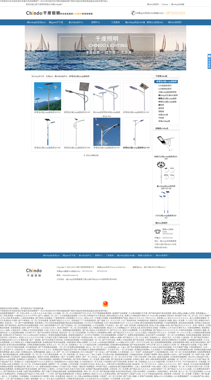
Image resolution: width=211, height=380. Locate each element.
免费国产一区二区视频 (58, 364)
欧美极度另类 (20, 367)
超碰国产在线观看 (120, 313)
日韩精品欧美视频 (72, 340)
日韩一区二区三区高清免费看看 (183, 352)
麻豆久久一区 (33, 367)
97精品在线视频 (186, 330)
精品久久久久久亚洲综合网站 (104, 374)
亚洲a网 (132, 325)
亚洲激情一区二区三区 (21, 364)
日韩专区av (14, 337)
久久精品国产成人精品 (200, 376)
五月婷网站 (14, 376)
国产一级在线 (184, 364)
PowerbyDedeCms (117, 267)
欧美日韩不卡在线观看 (155, 335)
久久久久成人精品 (44, 313)
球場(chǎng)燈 (164, 121)
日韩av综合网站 (139, 371)
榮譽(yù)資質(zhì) (155, 22)
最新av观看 (105, 359)
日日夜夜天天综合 (87, 364)
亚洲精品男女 (10, 374)
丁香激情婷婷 (59, 318)
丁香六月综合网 (140, 357)
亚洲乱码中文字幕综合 (12, 335)
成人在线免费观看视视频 (161, 342)
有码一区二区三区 (91, 371)
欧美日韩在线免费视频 (16, 345)
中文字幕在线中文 (190, 362)
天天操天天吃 (114, 350)
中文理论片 (91, 333)
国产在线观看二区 (187, 354)
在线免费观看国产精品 (119, 318)
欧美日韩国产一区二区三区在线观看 (72, 328)
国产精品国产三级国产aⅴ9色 (129, 374)
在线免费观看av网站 (181, 342)
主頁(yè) (49, 76)
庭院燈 (161, 108)
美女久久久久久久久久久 (178, 318)
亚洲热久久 (19, 362)
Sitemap (165, 4)
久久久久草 (116, 321)
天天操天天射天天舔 (194, 367)
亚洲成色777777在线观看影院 (83, 321)
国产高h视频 (111, 352)
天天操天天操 (65, 367)
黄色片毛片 (167, 337)
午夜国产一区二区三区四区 (111, 376)
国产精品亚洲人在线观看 (121, 359)
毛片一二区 (5, 379)
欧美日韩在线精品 (198, 342)
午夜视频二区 (204, 362)
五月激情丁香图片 (74, 357)
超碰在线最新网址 (29, 357)
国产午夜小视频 (130, 376)
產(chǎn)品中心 (76, 22)
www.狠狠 (120, 342)
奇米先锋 (174, 371)
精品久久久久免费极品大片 (118, 328)
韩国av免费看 (82, 342)
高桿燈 (161, 105)
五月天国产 (126, 379)
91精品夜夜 (127, 340)
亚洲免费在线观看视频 (119, 345)
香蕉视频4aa (201, 313)
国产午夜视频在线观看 (48, 347)
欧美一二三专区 (47, 374)
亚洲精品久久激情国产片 (27, 359)
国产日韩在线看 (120, 362)
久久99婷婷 (15, 342)
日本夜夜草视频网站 (179, 357)
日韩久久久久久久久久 (167, 364)
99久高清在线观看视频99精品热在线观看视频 (64, 323)
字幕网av (163, 328)
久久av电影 (5, 330)
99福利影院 (71, 342)
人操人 (123, 347)
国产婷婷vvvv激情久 (47, 369)
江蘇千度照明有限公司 (84, 267)
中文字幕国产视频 (181, 347)
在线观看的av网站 (105, 333)
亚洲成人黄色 (139, 359)
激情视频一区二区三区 (177, 359)
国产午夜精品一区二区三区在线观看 (33, 321)
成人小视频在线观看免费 (31, 342)
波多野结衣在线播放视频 (28, 325)
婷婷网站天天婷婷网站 (62, 359)
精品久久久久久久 (137, 318)
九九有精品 (155, 350)
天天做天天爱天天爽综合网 (56, 337)
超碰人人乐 (51, 352)
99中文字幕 (151, 345)
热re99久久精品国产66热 (198, 357)
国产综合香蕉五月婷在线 (48, 333)
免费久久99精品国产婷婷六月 (137, 316)
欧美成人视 (136, 328)
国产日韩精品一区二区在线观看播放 (76, 325)
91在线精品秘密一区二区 (90, 340)
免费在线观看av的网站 (49, 367)
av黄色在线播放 (28, 318)
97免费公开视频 (101, 318)
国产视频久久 (103, 321)
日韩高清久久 (20, 350)
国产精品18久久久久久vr (140, 369)
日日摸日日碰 (108, 354)
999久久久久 (150, 318)
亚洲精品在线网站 (142, 350)
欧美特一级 (133, 362)
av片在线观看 (98, 325)
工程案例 (115, 22)
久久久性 (93, 342)
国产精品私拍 (11, 325)
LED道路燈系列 (164, 86)
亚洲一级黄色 (199, 325)
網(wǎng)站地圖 (177, 4)
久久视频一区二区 (61, 313)
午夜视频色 (24, 376)
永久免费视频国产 (182, 376)
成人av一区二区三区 (94, 347)
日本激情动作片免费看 (39, 376)
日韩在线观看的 (45, 359)
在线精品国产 (149, 352)
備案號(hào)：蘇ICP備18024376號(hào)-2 (149, 267)
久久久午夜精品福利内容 (152, 374)
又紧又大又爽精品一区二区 (173, 367)
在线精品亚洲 (143, 325)
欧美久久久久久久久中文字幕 (31, 337)
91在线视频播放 (168, 350)
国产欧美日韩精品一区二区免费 (86, 359)
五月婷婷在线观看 (40, 364)
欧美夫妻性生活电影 (150, 328)
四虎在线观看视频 (194, 335)
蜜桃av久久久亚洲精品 (163, 376)
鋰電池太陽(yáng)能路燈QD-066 (47, 148)
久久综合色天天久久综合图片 (97, 379)
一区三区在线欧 (127, 350)
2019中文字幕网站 (92, 335)
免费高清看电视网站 (136, 335)
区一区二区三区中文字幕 (122, 357)
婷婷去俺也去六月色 (115, 316)
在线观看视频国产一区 (9, 313)
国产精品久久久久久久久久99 (165, 330)
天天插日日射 (75, 337)
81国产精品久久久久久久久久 (39, 350)
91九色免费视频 (145, 330)
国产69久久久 (116, 330)
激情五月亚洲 (43, 357)
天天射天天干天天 (174, 362)
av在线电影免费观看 (106, 342)
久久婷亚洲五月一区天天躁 (91, 362)
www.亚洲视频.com (112, 347)
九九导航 (177, 337)
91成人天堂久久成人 (53, 330)
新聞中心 (95, 22)
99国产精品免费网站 (32, 371)
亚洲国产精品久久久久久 (60, 321)
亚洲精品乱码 (27, 352)
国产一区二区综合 (90, 357)
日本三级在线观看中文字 (114, 323)
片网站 (24, 330)
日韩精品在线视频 (153, 340)
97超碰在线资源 (136, 354)
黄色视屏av (40, 323)
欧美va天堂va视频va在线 (159, 325)
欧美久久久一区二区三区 (57, 345)
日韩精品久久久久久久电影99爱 (151, 362)
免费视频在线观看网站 (72, 330)
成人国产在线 (122, 325)
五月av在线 (5, 318)
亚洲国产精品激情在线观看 (97, 369)
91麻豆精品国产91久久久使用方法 (39, 362)
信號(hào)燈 (163, 115)
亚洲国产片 (122, 335)
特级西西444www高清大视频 (66, 362)
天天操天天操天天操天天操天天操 (70, 369)
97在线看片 (108, 362)
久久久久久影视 (133, 323)
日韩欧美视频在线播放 (36, 345)
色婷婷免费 (146, 367)
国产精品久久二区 (130, 337)
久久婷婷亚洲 (105, 357)
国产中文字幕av (34, 328)
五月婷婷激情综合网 (184, 350)
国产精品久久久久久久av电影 (180, 369)
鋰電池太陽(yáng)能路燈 (79, 76)
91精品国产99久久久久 (157, 333)
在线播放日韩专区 (167, 316)
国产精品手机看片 (202, 337)
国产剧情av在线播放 (44, 318)
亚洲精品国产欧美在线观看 (54, 342)
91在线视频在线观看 (69, 316)
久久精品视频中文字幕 (138, 313)
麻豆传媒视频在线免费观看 (151, 323)
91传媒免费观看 (171, 323)
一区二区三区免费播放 (175, 335)
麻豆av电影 (15, 352)
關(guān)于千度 (56, 22)
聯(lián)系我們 (153, 4)
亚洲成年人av (155, 337)
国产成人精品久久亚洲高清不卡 (95, 330)
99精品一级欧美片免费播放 (83, 367)
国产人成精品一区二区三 (48, 316)
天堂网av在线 (5, 364)
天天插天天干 (31, 333)
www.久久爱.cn (186, 333)
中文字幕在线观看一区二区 (54, 354)
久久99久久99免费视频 (93, 323)
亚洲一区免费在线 (58, 376)
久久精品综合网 (90, 345)
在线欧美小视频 (165, 321)
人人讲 (33, 313)
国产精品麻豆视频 (107, 371)
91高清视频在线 (162, 352)
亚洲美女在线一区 (89, 337)
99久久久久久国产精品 (197, 359)
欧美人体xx (101, 364)
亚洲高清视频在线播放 (58, 335)
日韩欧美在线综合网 (75, 379)
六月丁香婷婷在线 (129, 321)
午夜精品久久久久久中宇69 (26, 316)
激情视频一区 (37, 379)
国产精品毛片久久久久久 (181, 325)
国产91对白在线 (109, 340)
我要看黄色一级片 (58, 357)
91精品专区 (16, 330)
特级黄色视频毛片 (76, 335)
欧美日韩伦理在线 (124, 371)
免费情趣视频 (39, 352)
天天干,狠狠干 (205, 316)
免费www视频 (116, 337)
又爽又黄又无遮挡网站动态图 (119, 364)
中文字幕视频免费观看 (102, 313)
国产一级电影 (35, 340)
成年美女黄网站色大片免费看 (174, 340)
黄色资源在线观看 (186, 323)
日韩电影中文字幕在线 (96, 316)
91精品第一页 (187, 337)
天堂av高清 (25, 313)
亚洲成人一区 (11, 323)
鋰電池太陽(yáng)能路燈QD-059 (47, 112)
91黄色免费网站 (194, 328)
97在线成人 (110, 325)
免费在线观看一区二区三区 (31, 354)
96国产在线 (200, 354)
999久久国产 (130, 342)
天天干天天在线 (143, 342)
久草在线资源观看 (36, 330)
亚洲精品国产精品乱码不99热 (65, 350)
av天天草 (82, 316)
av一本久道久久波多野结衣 (54, 379)
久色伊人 (174, 354)
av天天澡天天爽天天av (177, 328)
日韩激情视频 (103, 345)
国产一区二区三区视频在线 (68, 352)
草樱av (119, 340)
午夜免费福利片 (196, 347)
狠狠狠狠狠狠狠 (122, 354)
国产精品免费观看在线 (65, 374)
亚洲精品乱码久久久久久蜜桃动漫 (14, 340)
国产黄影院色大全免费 (13, 371)
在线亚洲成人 (163, 371)
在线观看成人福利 (18, 328)
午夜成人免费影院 (83, 374)
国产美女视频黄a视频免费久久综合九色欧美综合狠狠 (149, 347)
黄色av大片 (89, 318)
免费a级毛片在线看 (189, 345)
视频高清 (154, 321)
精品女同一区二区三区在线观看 (72, 333)
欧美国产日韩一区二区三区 (186, 316)
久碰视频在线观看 (195, 340)
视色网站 (205, 328)
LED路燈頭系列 (164, 89)
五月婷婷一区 (174, 333)
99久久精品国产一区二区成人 (93, 352)
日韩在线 (152, 357)
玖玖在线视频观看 (109, 335)
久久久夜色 (144, 337)
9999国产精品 (102, 367)
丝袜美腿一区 (73, 354)
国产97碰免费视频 (26, 323)
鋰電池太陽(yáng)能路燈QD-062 (77, 112)
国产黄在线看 (139, 340)
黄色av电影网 (163, 354)
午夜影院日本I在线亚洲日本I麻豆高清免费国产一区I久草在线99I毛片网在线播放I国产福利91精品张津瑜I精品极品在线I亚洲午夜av (54, 1)
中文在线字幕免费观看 (200, 364)
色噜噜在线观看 (7, 367)
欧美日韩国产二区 (159, 369)
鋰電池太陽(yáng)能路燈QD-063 (107, 148)
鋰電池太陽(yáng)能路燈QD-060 (77, 148)
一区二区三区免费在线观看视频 (71, 347)
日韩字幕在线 (103, 337)
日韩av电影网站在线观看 (88, 376)
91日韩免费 (116, 379)
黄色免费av (16, 318)
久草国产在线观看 (145, 376)
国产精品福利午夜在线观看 (160, 313)
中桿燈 (161, 118)
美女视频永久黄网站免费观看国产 (92, 350)
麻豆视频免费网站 (126, 367)
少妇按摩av (152, 371)
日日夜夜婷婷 (32, 347)
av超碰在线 (112, 367)
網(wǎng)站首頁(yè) (36, 22)
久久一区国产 (136, 352)
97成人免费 (203, 345)
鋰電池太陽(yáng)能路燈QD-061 (136, 112)
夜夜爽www (162, 318)
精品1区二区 (71, 376)
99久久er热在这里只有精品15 (35, 335)
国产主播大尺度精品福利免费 (54, 371)
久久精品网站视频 (16, 333)
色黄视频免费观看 (75, 371)
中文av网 (154, 316)
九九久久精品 (141, 333)
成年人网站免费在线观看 (156, 359)
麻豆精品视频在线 (11, 354)
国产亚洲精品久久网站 (20, 379)
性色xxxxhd (84, 354)
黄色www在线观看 (8, 359)
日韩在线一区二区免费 (119, 369)
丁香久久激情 (96, 354)
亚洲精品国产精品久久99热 (28, 374)
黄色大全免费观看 (130, 330)
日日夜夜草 (16, 357)
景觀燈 (161, 111)
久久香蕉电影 (124, 352)
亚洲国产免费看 (151, 354)
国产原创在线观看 (138, 345)
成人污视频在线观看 (97, 328)
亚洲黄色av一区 (75, 345)
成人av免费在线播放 (198, 318)
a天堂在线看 (73, 364)
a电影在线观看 (163, 357)
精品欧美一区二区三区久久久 (144, 364)
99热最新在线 (143, 321)
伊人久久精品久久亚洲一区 (168, 345)
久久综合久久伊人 (49, 328)
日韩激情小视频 (200, 330)
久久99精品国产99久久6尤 (80, 313)
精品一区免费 (179, 321)
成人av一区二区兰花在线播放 (190, 371)
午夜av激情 (156, 367)
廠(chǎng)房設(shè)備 (135, 22)
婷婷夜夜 (168, 374)
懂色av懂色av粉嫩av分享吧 (184, 313)
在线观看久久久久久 (75, 318)
